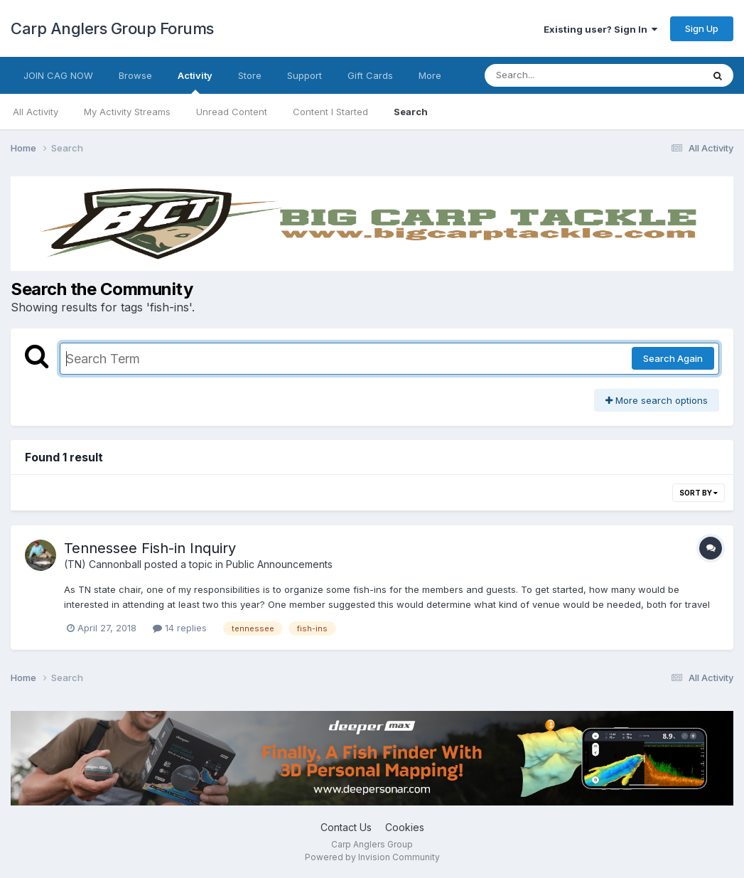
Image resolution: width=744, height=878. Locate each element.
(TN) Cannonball (102, 564)
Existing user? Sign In (600, 29)
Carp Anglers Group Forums (112, 28)
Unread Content (231, 111)
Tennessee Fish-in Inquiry (150, 548)
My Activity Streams (127, 111)
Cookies (404, 827)
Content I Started (330, 111)
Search (411, 111)
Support (304, 75)
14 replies (180, 627)
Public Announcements (279, 564)
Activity (195, 82)
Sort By (698, 492)
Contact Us (346, 827)
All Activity (35, 111)
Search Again (673, 358)
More (430, 75)
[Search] (555, 75)
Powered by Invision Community (372, 857)
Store (250, 75)
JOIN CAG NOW (58, 75)
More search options (656, 400)
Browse (135, 75)
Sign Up (701, 28)
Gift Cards (370, 75)
